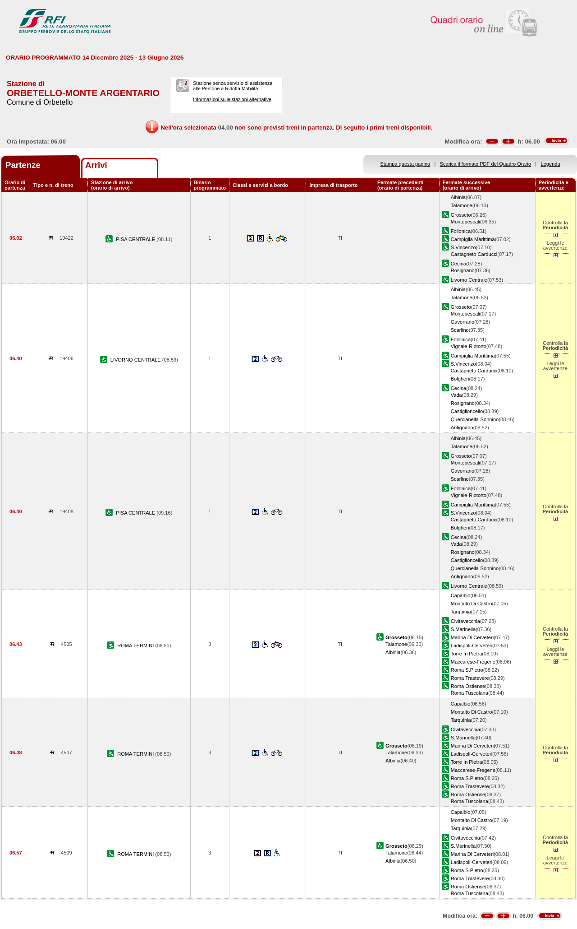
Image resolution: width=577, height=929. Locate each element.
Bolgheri (460, 378)
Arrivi (96, 165)
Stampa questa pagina (405, 164)
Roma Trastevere (470, 678)
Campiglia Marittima (473, 239)
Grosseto (461, 215)
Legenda (550, 164)
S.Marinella (463, 629)
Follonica (461, 231)
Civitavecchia (465, 621)
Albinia (458, 197)
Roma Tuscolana (469, 693)
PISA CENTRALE (136, 239)
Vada (456, 395)
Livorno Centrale (469, 280)
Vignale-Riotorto (468, 346)
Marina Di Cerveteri (472, 637)
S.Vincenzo (463, 247)
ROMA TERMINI (136, 645)
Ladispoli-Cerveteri (471, 645)
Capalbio (461, 595)
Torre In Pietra (466, 653)
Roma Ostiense (468, 686)
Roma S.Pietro (467, 670)
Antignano (462, 427)
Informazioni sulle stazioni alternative (232, 99)
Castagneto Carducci (474, 254)
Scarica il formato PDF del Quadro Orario (485, 164)
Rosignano (463, 270)
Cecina (458, 263)
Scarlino (460, 330)
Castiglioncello (467, 411)
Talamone (461, 205)
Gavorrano (462, 322)
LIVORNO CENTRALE (136, 359)
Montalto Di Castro (471, 603)
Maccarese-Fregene (473, 661)
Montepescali (465, 221)
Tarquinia (461, 611)
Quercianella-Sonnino (475, 419)
